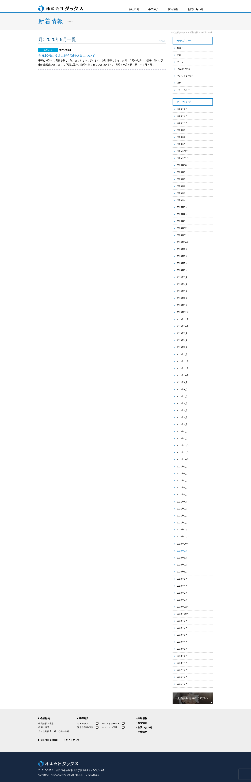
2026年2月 (182, 137)
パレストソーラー (111, 723)
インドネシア (183, 90)
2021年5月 (182, 494)
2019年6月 (182, 635)
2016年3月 (182, 677)
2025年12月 (183, 151)
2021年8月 (182, 473)
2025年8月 (182, 179)
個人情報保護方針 (49, 740)
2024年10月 (183, 242)
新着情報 (194, 32)
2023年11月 (183, 319)
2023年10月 (183, 326)
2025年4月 (182, 200)
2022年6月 (182, 403)
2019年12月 (183, 606)
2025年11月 (183, 158)
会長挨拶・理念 (46, 723)
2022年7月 (182, 396)
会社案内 (134, 9)
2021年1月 (182, 522)
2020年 (203, 32)
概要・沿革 (44, 727)
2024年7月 (182, 263)
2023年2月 (182, 347)
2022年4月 (182, 417)
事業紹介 (153, 9)
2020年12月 (183, 529)
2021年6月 (182, 487)
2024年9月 (182, 249)
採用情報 (173, 9)
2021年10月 (183, 459)
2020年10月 (183, 543)
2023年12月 (183, 312)
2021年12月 (183, 445)
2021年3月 (182, 508)
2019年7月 (182, 628)
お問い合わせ (195, 9)
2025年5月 (182, 193)
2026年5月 (182, 116)
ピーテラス (82, 723)
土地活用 (142, 732)
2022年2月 (182, 431)
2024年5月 (182, 277)
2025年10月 (183, 165)
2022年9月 (182, 382)
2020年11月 (183, 536)
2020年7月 (182, 564)
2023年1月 (182, 354)
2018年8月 (182, 648)
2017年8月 (182, 670)
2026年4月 (182, 123)
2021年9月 (182, 466)
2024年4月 (182, 284)
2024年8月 (182, 256)
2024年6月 (182, 270)
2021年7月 (182, 480)
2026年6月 (182, 109)
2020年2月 (182, 592)
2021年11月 (183, 452)
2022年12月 (183, 361)
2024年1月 (182, 305)
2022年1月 (182, 438)
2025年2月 (182, 214)
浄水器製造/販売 (85, 727)
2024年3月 (182, 291)
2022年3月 (182, 424)
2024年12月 (183, 228)
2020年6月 (182, 571)
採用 (179, 82)
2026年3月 (182, 130)
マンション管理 (185, 76)
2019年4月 (182, 642)
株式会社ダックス (179, 32)
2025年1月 (182, 221)
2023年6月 (182, 333)
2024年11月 (183, 235)
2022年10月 (183, 375)
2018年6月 (182, 656)
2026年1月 (182, 144)
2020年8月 (182, 557)
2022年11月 (183, 368)
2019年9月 (182, 621)
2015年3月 (182, 684)
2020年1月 (182, 599)
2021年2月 (182, 515)
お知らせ (181, 48)
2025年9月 (182, 172)
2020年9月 (182, 550)
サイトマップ (72, 740)
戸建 (179, 55)
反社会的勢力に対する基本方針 (53, 731)
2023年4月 (182, 340)
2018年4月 (182, 663)
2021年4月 (182, 501)
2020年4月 (182, 585)
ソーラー (181, 62)
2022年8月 (182, 389)
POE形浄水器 (184, 69)
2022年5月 (182, 410)
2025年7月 (182, 186)
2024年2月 (182, 298)
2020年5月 (182, 579)
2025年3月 (182, 207)
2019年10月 (183, 614)
